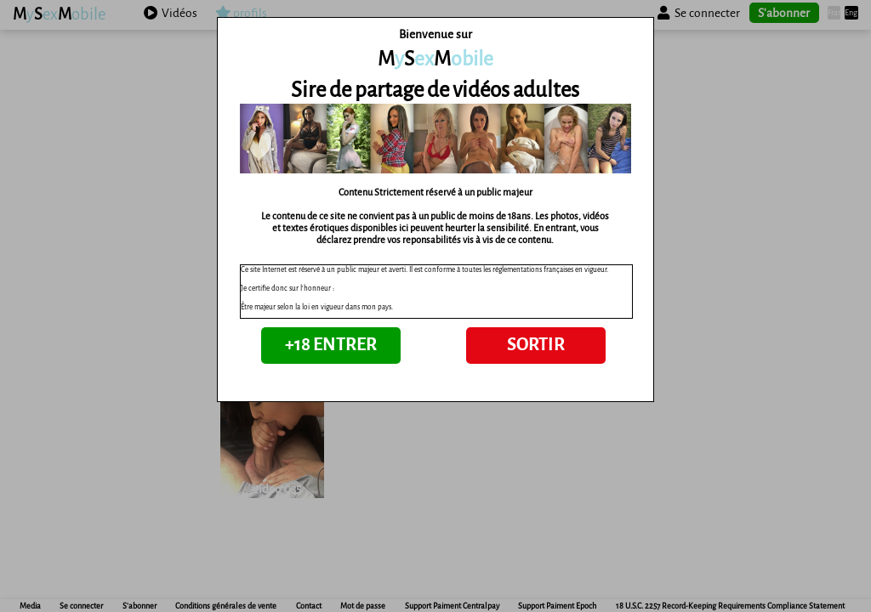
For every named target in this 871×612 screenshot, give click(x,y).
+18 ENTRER (331, 344)
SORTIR (536, 344)
